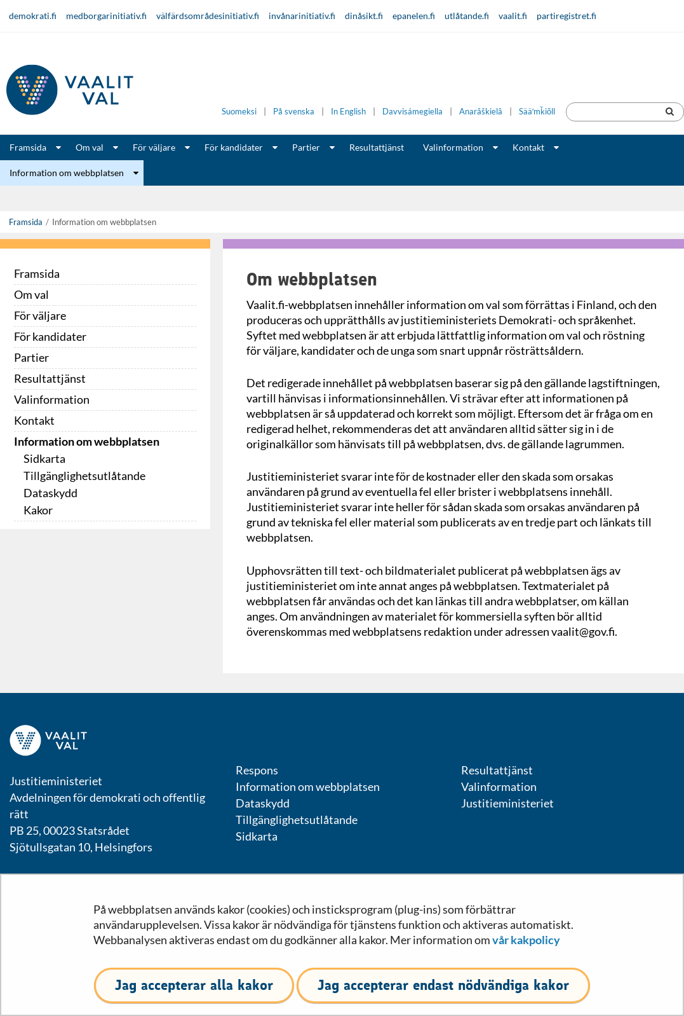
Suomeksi (239, 111)
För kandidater (234, 147)
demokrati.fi (33, 15)
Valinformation (453, 147)
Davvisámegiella (412, 111)
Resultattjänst (376, 147)
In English (348, 111)
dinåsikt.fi (364, 15)
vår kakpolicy (526, 940)
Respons (257, 770)
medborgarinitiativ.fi (106, 15)
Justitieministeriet (507, 803)
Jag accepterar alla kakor (194, 985)
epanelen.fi (413, 15)
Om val (90, 147)
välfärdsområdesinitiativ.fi (207, 15)
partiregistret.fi (566, 15)
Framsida (28, 147)
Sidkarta (44, 458)
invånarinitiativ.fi (302, 15)
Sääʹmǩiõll (537, 111)
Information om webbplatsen (67, 172)
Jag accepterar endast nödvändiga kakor (443, 985)
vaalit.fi (513, 15)
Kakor (38, 510)
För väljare (154, 147)
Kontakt (528, 147)
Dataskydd (50, 493)
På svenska (293, 111)
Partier (306, 147)
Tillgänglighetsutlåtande (84, 476)
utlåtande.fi (467, 15)
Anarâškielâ (480, 111)
